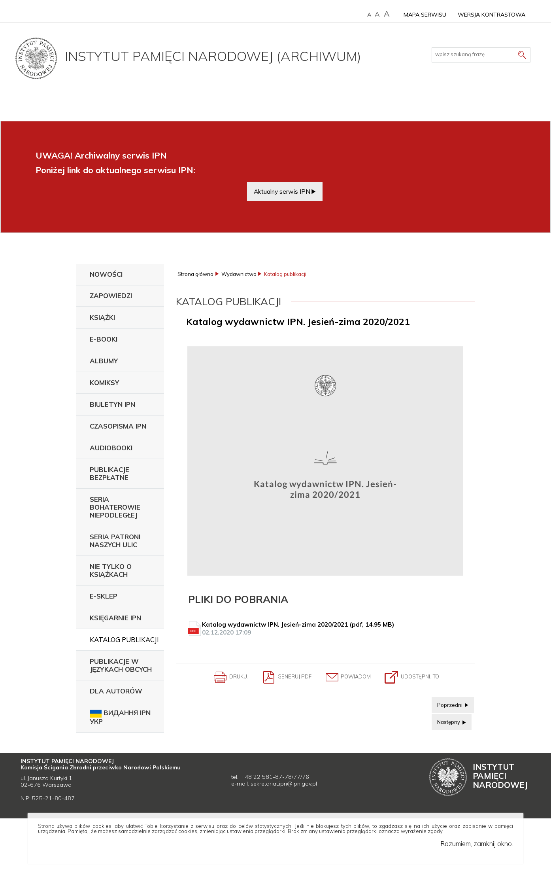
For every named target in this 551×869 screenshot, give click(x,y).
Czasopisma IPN (118, 426)
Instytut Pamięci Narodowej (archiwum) (213, 55)
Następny (446, 719)
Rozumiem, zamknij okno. (476, 843)
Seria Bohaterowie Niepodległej (115, 507)
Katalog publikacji (124, 639)
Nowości (106, 274)
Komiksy (104, 382)
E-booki (103, 339)
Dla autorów (116, 691)
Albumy (104, 361)
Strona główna (195, 274)
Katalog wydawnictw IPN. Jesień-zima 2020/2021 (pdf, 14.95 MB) (326, 629)
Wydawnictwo (239, 274)
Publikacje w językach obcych (121, 665)
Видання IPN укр (120, 716)
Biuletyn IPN (112, 404)
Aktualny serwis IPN (282, 191)
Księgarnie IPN (115, 618)
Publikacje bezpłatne (109, 473)
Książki (102, 317)
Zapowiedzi (111, 295)
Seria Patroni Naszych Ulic (115, 541)
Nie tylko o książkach (111, 570)
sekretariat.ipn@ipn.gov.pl (284, 783)
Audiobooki (111, 448)
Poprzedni (448, 702)
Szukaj (522, 56)
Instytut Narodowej (500, 775)
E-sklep (103, 596)
